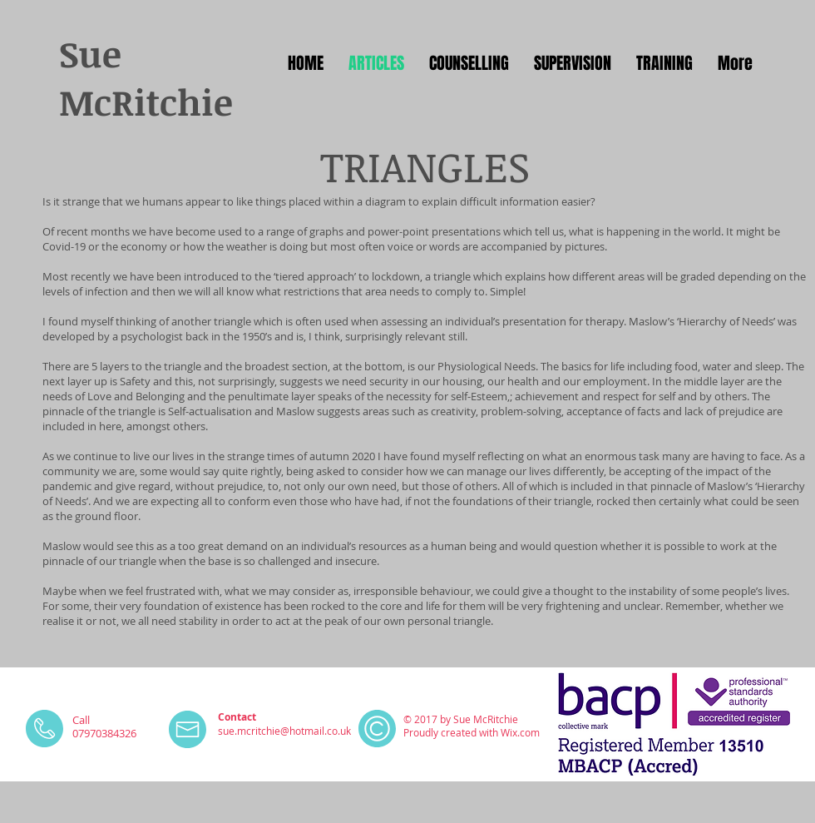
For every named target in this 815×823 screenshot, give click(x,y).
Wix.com (520, 732)
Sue (90, 53)
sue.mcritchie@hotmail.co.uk (284, 730)
